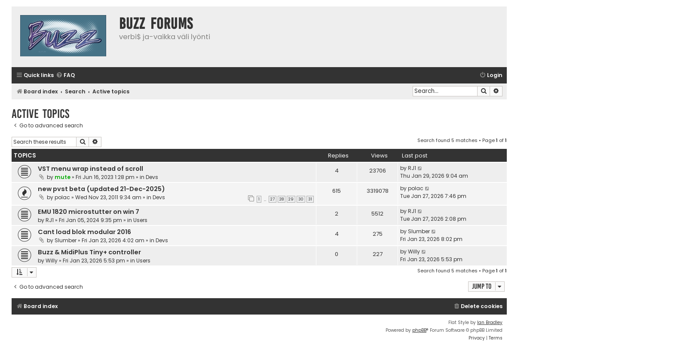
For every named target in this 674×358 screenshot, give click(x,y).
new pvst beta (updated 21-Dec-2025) (101, 189)
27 (272, 199)
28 (281, 199)
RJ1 (412, 168)
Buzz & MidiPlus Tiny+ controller (89, 252)
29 (291, 199)
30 (300, 199)
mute (62, 177)
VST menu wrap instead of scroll (90, 168)
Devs (152, 177)
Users (140, 220)
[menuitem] (65, 75)
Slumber (66, 240)
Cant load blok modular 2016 (84, 232)
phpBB (419, 330)
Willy (52, 260)
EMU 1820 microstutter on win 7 (88, 211)
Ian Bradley (489, 322)
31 (310, 199)
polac (62, 197)
